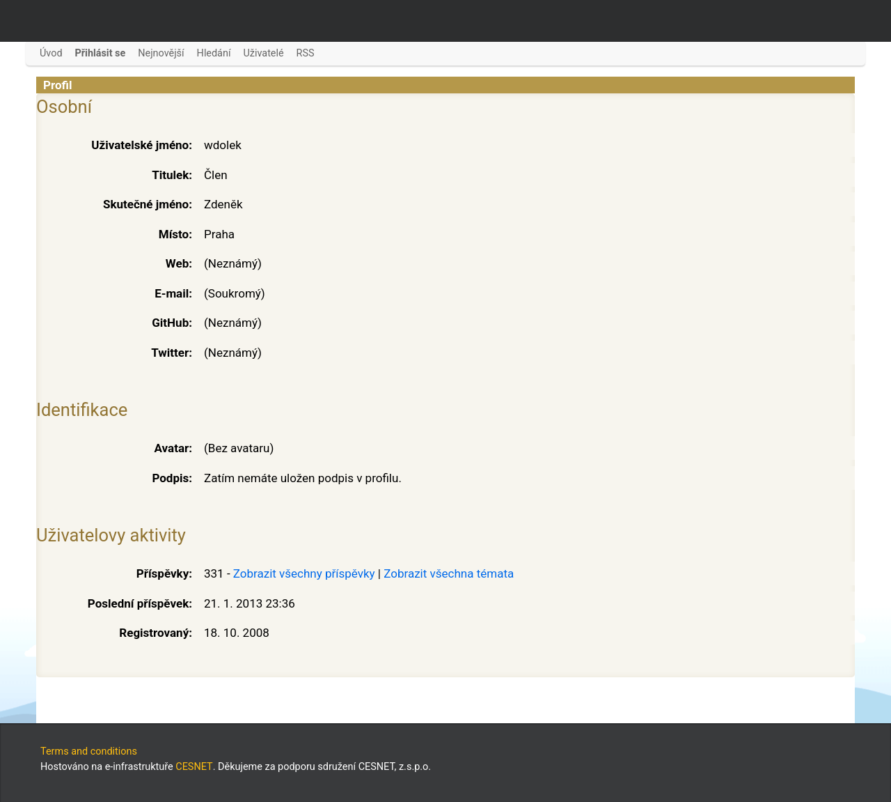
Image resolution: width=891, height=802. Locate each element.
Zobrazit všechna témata (449, 573)
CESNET (193, 767)
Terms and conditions (88, 751)
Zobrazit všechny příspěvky (304, 573)
